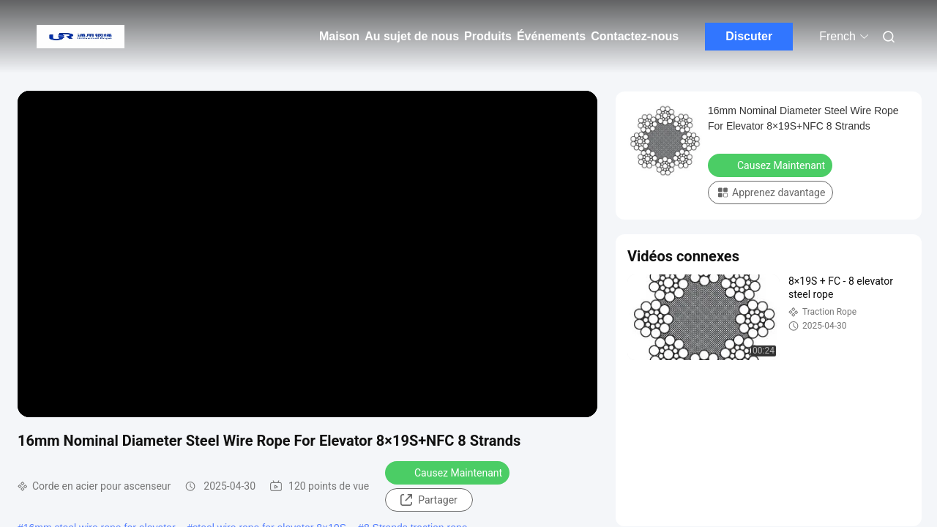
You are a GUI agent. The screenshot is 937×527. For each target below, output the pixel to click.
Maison (339, 36)
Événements (551, 36)
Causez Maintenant (448, 472)
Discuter (748, 36)
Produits (488, 36)
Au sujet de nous (412, 36)
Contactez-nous (635, 36)
